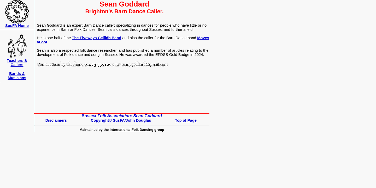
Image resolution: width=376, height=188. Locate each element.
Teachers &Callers (17, 62)
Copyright (100, 120)
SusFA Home (17, 26)
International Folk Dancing (131, 130)
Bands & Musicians (17, 76)
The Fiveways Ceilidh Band (96, 38)
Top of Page (186, 120)
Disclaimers (56, 120)
